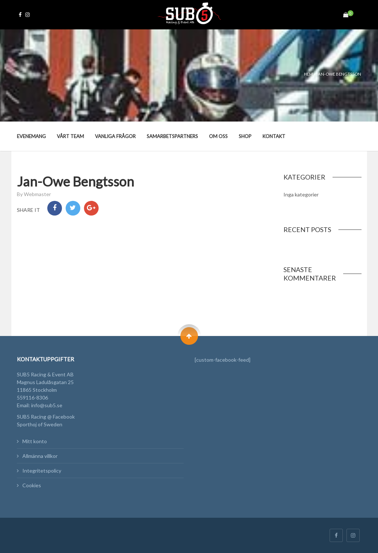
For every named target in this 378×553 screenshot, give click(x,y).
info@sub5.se (46, 405)
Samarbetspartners (172, 136)
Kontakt (274, 136)
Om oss (218, 136)
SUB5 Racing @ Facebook (46, 416)
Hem (308, 74)
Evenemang (31, 136)
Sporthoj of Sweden (39, 424)
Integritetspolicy (41, 470)
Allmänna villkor (40, 456)
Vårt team (70, 136)
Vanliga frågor (115, 136)
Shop (245, 136)
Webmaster (37, 194)
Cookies (31, 485)
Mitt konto (34, 441)
